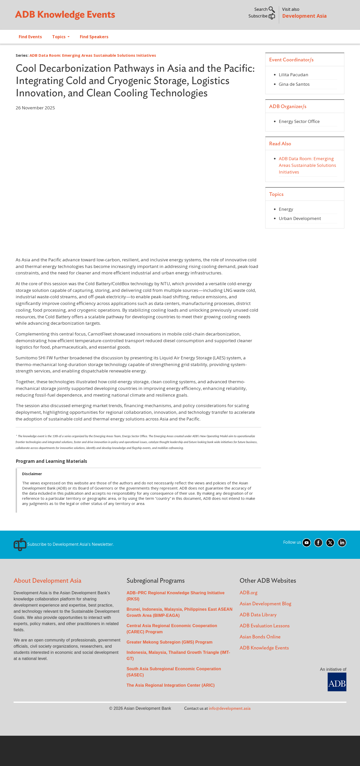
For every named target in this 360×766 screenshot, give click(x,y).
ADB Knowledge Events (264, 648)
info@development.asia (230, 708)
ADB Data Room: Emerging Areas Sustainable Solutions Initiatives (93, 55)
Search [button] (264, 9)
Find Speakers (94, 37)
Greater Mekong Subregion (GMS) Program (170, 642)
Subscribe (262, 16)
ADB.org (248, 592)
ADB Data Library (258, 614)
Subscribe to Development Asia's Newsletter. (64, 544)
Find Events (30, 37)
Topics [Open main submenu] (59, 37)
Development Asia (304, 15)
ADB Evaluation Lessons (265, 626)
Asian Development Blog (265, 603)
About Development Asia (47, 581)
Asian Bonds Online (260, 637)
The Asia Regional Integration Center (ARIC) (171, 685)
